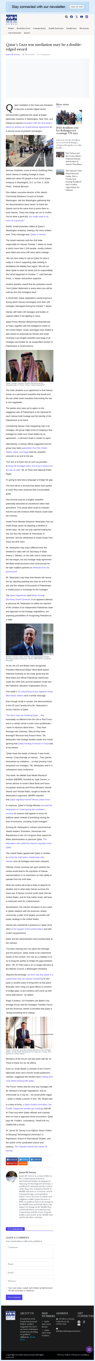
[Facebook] (71, 17)
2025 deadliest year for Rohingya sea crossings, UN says (67, 130)
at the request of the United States (27, 929)
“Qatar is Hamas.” (38, 234)
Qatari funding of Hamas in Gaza (33, 743)
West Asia (84, 28)
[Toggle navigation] (66, 16)
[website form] (29, 1281)
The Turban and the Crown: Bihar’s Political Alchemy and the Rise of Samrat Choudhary (74, 158)
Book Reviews (23, 28)
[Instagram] (86, 17)
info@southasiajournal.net (68, 1331)
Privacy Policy (63, 1355)
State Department (18, 595)
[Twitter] (76, 17)
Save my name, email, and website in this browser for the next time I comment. (30, 1289)
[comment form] (29, 1251)
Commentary (39, 28)
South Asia (71, 28)
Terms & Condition (80, 1355)
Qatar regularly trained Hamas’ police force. (30, 799)
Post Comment (14, 1297)
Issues (27, 33)
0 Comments (43, 55)
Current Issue (14, 33)
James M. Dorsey (13, 55)
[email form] (29, 1272)
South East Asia (56, 28)
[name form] (29, 1264)
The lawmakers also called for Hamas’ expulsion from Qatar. (29, 843)
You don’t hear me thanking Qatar (22, 715)
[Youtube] (81, 17)
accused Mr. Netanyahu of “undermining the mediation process (29, 809)
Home (11, 28)
